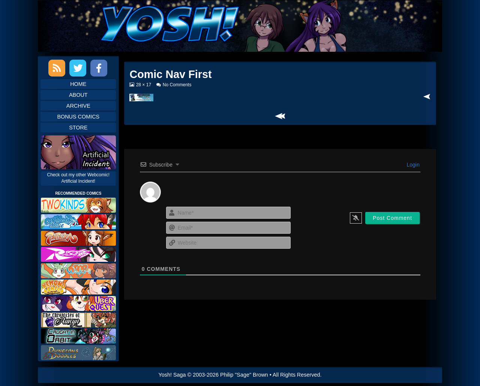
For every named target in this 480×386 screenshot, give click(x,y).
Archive (78, 106)
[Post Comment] (392, 218)
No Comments (177, 84)
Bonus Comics (78, 117)
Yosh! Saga (172, 375)
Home (78, 84)
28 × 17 (143, 84)
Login (412, 165)
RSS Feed (56, 68)
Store (78, 128)
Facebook (98, 68)
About (78, 95)
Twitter (77, 68)
